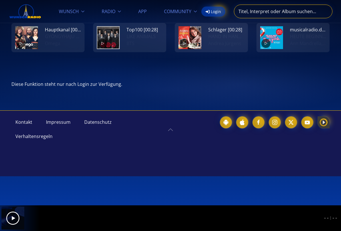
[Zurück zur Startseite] (25, 11)
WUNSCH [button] (72, 11)
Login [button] (213, 11)
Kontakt (23, 122)
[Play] (12, 218)
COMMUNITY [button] (180, 11)
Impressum (58, 122)
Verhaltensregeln (34, 136)
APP (142, 11)
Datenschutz (98, 122)
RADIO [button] (111, 11)
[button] (170, 130)
